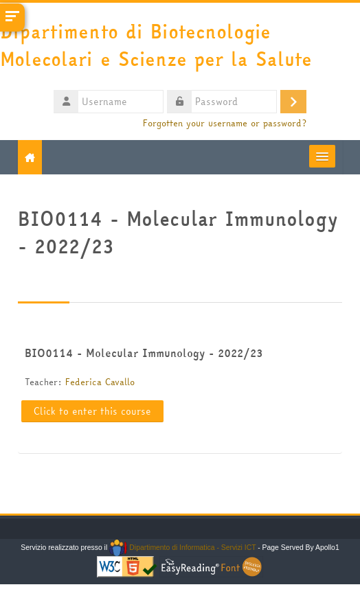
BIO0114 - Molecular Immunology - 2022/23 (143, 353)
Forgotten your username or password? (224, 123)
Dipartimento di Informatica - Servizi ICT (182, 547)
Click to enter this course (92, 411)
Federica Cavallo (100, 382)
